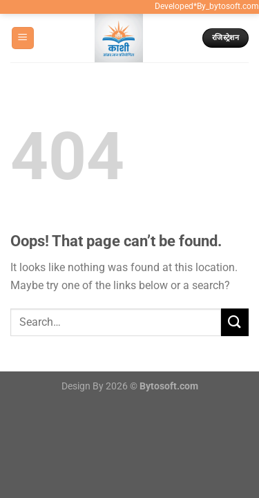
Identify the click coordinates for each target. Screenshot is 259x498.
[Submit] (235, 321)
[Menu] (23, 38)
